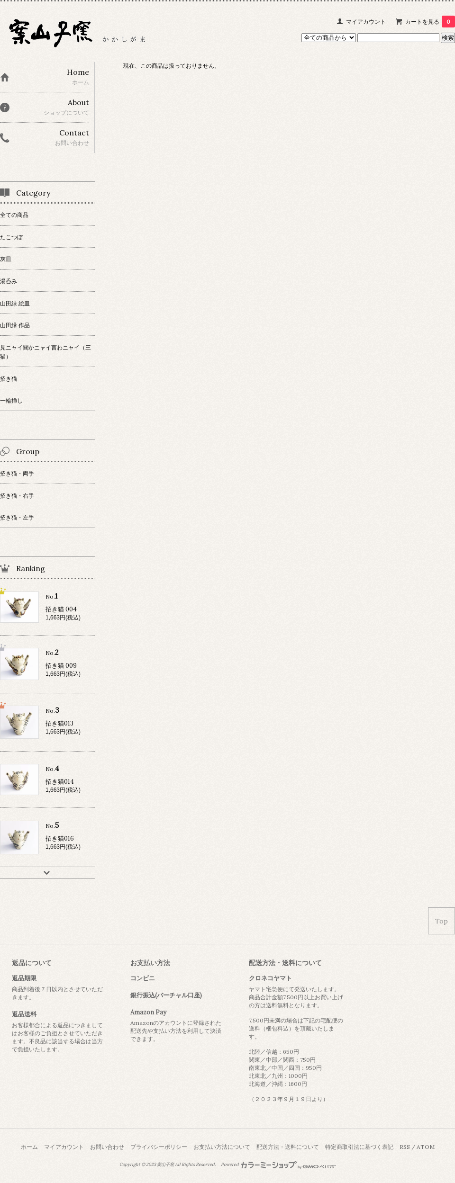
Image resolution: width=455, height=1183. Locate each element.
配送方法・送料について (287, 1146)
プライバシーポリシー (158, 1146)
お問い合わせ (107, 1146)
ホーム (29, 1146)
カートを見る (430, 21)
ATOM (426, 1146)
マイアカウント (366, 21)
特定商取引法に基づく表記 (359, 1146)
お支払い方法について (221, 1146)
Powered (278, 1164)
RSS (405, 1146)
